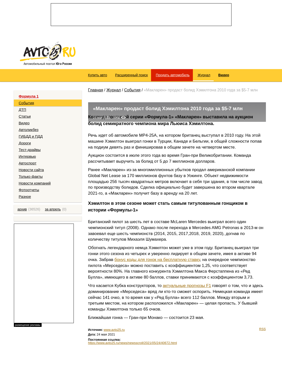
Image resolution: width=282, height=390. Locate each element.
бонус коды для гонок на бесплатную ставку (157, 259)
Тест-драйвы (30, 150)
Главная (95, 90)
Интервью (27, 156)
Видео (24, 123)
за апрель (53, 209)
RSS (262, 329)
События (26, 103)
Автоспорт (28, 163)
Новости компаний (35, 183)
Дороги (25, 143)
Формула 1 (29, 96)
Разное (25, 196)
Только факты (31, 176)
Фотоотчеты (29, 190)
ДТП (22, 109)
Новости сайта (31, 170)
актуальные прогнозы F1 (187, 285)
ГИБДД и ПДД (31, 136)
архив (22, 209)
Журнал (113, 90)
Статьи (25, 116)
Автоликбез (29, 130)
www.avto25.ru (114, 330)
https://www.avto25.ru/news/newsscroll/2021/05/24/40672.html (132, 343)
